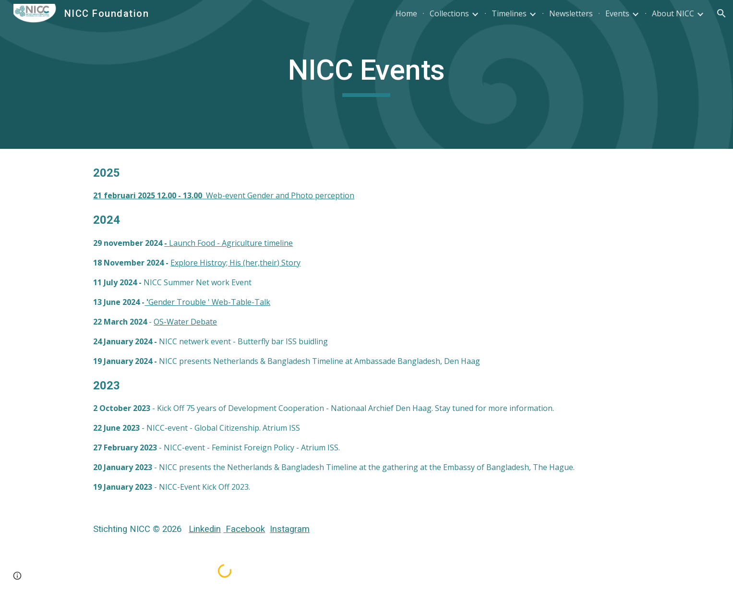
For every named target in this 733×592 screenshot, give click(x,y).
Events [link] (617, 13)
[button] (721, 13)
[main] (366, 74)
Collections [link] (449, 13)
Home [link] (406, 13)
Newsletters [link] (571, 13)
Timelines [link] (509, 13)
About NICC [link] (673, 13)
